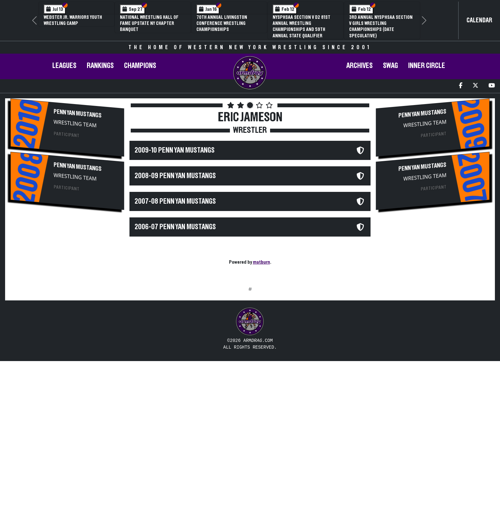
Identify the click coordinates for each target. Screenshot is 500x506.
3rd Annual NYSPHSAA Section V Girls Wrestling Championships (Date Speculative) (381, 26)
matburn (261, 262)
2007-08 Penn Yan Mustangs (175, 201)
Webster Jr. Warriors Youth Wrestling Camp (73, 20)
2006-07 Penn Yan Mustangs (175, 227)
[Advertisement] (67, 270)
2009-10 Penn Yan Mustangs (175, 150)
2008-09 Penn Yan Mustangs (175, 176)
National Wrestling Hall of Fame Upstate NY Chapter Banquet (149, 23)
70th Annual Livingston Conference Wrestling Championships (221, 23)
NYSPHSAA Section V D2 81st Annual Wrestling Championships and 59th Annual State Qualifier (301, 26)
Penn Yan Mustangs (77, 113)
